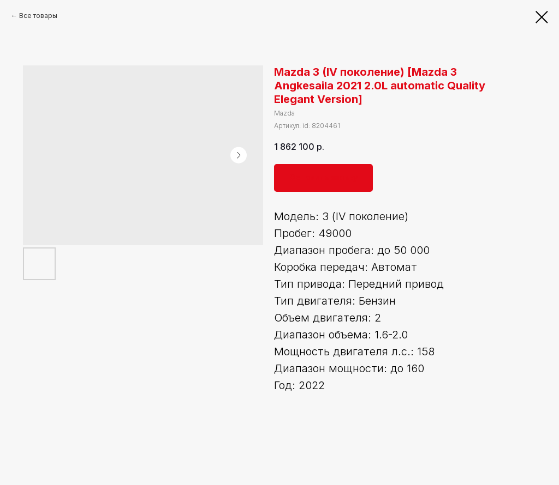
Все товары (38, 15)
